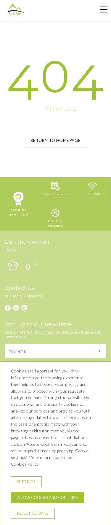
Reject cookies (33, 513)
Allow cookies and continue (47, 497)
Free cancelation (55, 194)
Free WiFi (92, 194)
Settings (26, 481)
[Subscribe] (99, 351)
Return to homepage (55, 140)
